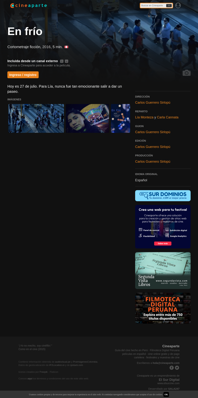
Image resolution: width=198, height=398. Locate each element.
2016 (46, 47)
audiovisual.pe (62, 361)
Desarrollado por (164, 388)
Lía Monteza (144, 117)
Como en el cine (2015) (31, 349)
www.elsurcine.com (168, 383)
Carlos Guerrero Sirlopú (152, 102)
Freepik (44, 372)
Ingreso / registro (22, 75)
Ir (169, 6)
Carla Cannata (167, 117)
